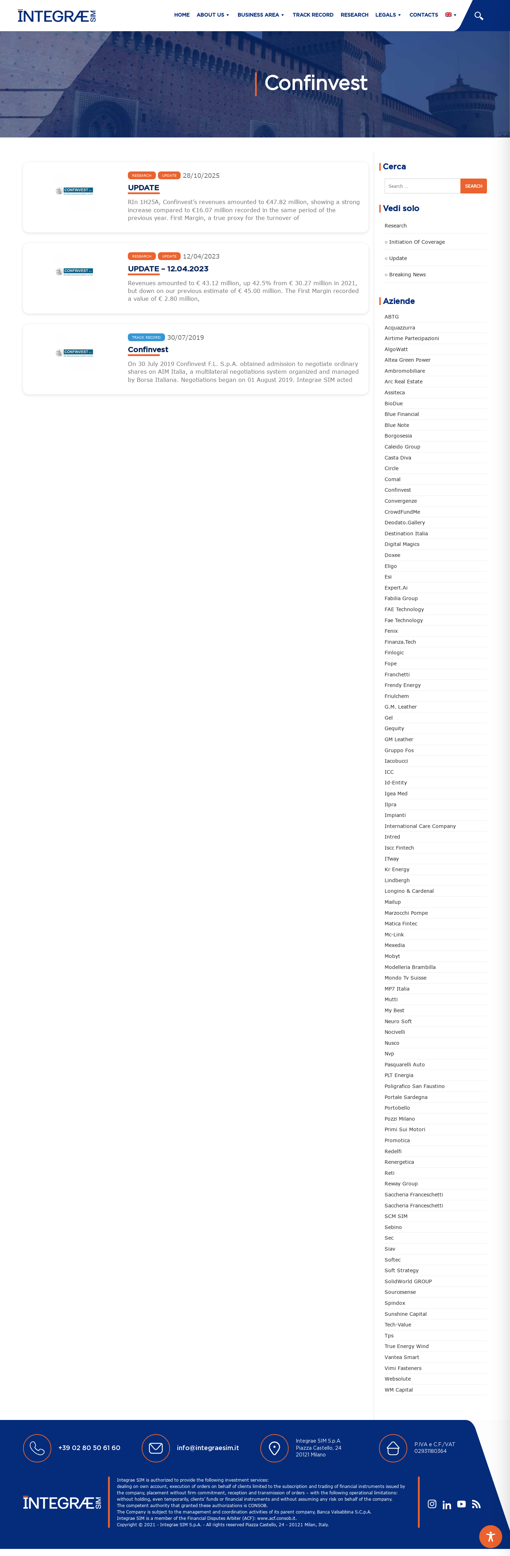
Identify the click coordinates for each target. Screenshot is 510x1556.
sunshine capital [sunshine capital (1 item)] (406, 1314)
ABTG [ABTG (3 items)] (392, 317)
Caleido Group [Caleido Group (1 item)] (402, 447)
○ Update (396, 258)
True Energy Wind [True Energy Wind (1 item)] (407, 1346)
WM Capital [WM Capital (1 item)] (399, 1390)
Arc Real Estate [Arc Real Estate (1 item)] (404, 381)
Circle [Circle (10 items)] (391, 468)
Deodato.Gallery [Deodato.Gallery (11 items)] (405, 522)
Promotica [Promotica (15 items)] (397, 1140)
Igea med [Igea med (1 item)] (396, 793)
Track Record (313, 15)
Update (169, 175)
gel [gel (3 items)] (389, 718)
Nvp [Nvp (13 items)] (389, 1053)
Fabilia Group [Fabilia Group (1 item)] (401, 598)
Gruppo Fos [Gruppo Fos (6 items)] (399, 750)
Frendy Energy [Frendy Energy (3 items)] (403, 685)
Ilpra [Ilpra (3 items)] (390, 804)
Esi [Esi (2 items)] (388, 577)
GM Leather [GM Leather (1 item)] (399, 739)
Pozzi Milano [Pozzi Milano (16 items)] (400, 1119)
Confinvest (148, 350)
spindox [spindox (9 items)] (395, 1303)
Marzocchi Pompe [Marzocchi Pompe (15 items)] (406, 913)
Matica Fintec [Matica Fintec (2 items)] (401, 923)
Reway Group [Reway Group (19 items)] (401, 1183)
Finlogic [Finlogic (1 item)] (394, 652)
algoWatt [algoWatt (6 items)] (396, 349)
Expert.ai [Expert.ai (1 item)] (396, 588)
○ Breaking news (405, 274)
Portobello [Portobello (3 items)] (397, 1108)
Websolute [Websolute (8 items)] (398, 1379)
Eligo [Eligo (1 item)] (391, 566)
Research (354, 15)
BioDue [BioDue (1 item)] (394, 403)
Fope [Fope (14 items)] (391, 663)
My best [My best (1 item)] (394, 1010)
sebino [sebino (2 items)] (393, 1227)
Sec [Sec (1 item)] (389, 1238)
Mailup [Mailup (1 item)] (393, 902)
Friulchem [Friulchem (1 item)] (397, 696)
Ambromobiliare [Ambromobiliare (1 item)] (405, 371)
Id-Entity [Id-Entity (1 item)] (396, 782)
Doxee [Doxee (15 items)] (392, 555)
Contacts (423, 15)
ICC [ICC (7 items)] (389, 772)
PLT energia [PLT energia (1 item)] (399, 1075)
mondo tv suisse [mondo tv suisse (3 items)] (405, 978)
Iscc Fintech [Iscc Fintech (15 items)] (399, 848)
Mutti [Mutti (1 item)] (391, 999)
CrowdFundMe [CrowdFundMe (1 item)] (402, 512)
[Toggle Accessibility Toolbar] (490, 1536)
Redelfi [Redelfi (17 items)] (393, 1151)
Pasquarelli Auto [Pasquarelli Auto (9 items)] (405, 1064)
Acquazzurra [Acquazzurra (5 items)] (400, 328)
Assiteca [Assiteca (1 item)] (395, 392)
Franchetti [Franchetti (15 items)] (397, 674)
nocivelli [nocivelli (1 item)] (395, 1032)
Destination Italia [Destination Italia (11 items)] (406, 533)
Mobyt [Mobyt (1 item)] (392, 956)
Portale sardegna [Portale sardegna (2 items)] (406, 1097)
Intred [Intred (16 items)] (392, 837)
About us (210, 15)
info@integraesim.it (208, 1448)
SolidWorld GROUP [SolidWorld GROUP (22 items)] (408, 1281)
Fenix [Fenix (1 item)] (391, 631)
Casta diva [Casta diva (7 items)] (398, 458)
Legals (385, 15)
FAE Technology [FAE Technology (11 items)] (404, 609)
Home (181, 15)
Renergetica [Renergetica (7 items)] (399, 1162)
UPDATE (143, 188)
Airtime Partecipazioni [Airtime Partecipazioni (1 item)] (412, 338)
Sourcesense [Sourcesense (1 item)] (400, 1292)
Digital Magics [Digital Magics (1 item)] (402, 544)
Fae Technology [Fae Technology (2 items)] (404, 620)
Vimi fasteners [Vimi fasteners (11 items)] (403, 1368)
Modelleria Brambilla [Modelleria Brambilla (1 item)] (410, 967)
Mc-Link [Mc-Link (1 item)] (394, 934)
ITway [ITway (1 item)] (392, 859)
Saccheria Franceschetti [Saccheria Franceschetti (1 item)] (414, 1194)
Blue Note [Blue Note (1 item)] (397, 425)
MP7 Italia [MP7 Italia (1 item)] (397, 989)
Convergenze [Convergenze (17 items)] (401, 501)
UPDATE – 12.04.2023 (168, 269)
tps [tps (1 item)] (389, 1335)
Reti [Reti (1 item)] (390, 1173)
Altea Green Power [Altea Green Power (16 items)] (408, 360)
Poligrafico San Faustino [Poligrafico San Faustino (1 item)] (415, 1086)
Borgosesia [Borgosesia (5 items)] (398, 436)
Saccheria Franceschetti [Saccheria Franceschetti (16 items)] (414, 1205)
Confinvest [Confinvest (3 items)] (398, 490)
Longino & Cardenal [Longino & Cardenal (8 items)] (409, 891)
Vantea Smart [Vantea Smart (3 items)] (402, 1357)
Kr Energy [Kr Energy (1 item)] (397, 869)
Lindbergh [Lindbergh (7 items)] (397, 880)
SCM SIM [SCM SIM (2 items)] (396, 1216)
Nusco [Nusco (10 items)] (392, 1043)
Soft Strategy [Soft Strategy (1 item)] (402, 1270)
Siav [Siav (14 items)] (390, 1249)
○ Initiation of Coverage (415, 242)
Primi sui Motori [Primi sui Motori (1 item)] (405, 1129)
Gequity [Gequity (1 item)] (394, 728)
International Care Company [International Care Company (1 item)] (420, 826)
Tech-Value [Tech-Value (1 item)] (398, 1324)
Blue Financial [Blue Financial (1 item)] (402, 414)
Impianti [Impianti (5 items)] (395, 815)
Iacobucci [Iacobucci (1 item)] (396, 761)
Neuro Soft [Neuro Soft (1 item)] (398, 1021)
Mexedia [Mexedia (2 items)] (395, 945)
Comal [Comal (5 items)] (393, 479)
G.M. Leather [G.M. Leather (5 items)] (401, 707)
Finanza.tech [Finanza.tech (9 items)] (400, 642)
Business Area (258, 15)
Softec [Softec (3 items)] (393, 1260)
